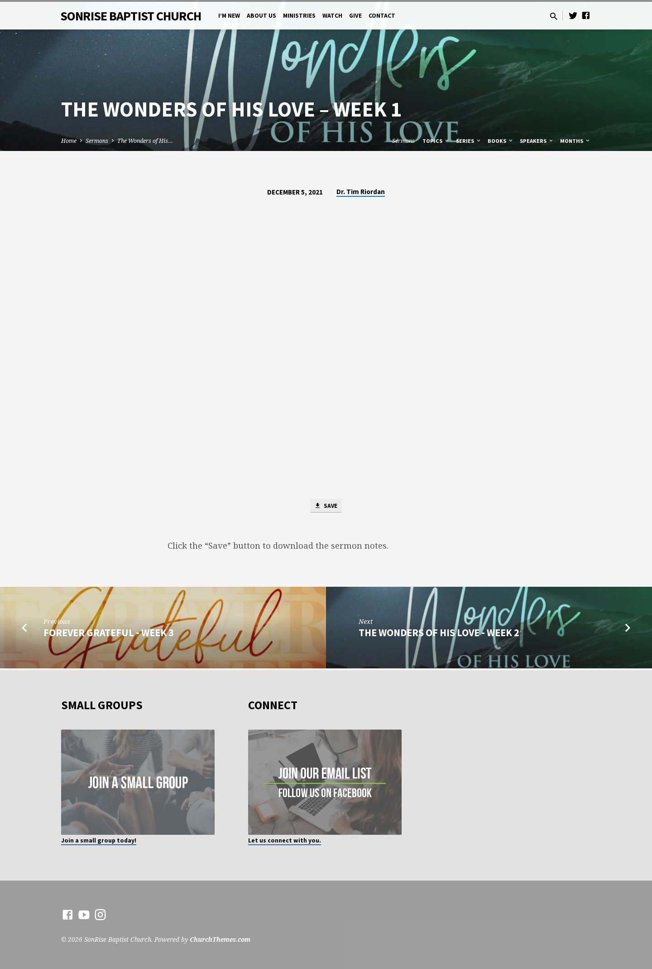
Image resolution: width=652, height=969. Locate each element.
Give (355, 15)
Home (69, 141)
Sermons (97, 141)
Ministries (299, 15)
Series (469, 140)
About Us (261, 15)
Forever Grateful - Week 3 (108, 634)
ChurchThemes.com (220, 939)
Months (575, 140)
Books (501, 140)
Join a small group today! (98, 840)
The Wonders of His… (145, 141)
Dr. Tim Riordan (360, 191)
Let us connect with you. (284, 840)
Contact (382, 15)
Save (326, 506)
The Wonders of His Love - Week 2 (439, 634)
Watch (332, 15)
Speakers (537, 140)
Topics (436, 140)
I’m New (229, 15)
